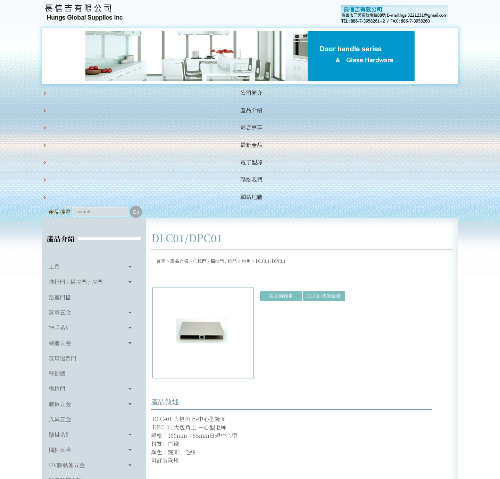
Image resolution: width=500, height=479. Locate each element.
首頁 (160, 145)
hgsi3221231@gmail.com (298, 441)
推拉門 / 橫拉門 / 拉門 (76, 166)
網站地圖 (304, 93)
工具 (54, 150)
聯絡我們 (269, 93)
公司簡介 (92, 93)
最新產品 (198, 93)
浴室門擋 (60, 181)
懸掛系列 (60, 318)
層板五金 (60, 288)
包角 (246, 145)
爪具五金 (60, 303)
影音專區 (162, 93)
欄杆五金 (60, 333)
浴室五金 (60, 196)
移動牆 (57, 257)
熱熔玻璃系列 (65, 364)
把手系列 (60, 211)
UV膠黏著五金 (67, 349)
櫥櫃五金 (60, 227)
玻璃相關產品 (65, 379)
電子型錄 (233, 93)
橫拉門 (57, 272)
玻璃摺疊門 (62, 242)
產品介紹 (127, 93)
